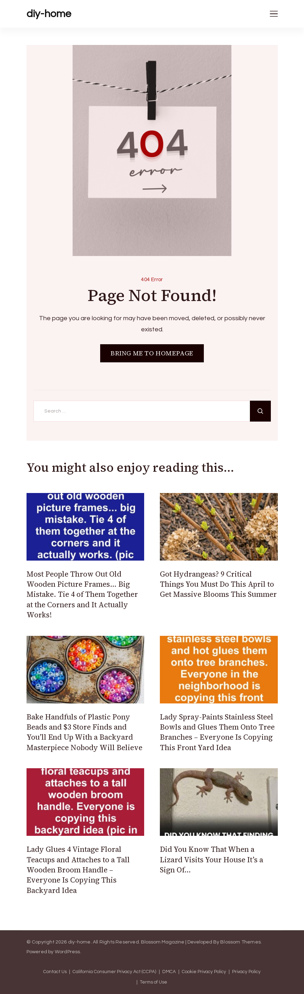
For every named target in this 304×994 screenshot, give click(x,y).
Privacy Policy (246, 972)
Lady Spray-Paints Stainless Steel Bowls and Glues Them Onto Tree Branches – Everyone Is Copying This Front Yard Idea (217, 732)
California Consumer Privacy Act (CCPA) (114, 972)
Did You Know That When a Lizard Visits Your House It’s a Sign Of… (211, 859)
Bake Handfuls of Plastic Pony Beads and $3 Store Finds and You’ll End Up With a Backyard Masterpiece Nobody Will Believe (84, 732)
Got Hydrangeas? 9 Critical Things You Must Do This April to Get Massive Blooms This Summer (218, 584)
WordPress (67, 951)
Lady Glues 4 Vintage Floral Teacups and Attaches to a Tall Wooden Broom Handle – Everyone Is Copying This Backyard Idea (78, 869)
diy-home (49, 13)
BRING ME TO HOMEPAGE (152, 353)
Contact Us (55, 972)
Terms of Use (153, 982)
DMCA (169, 972)
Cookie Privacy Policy (204, 972)
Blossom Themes (240, 942)
